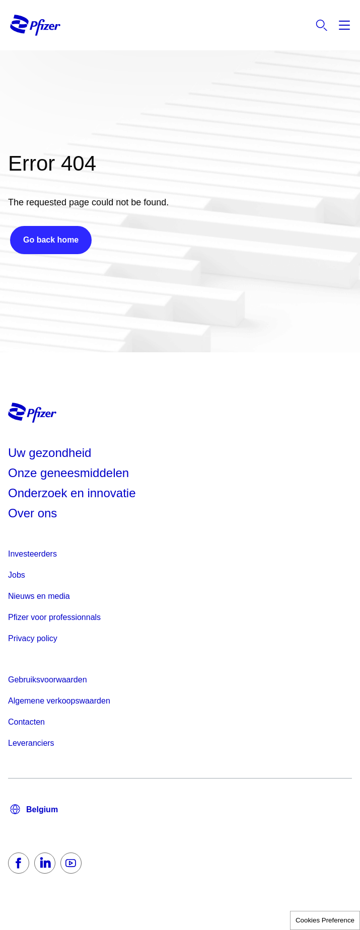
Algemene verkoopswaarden (59, 700)
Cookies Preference (325, 920)
